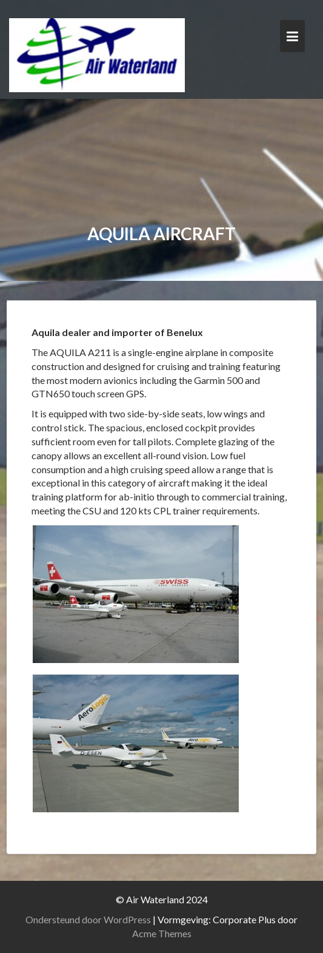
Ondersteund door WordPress (88, 919)
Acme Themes (161, 933)
